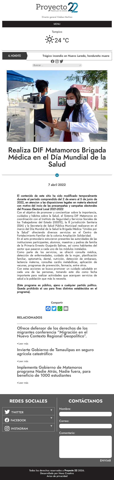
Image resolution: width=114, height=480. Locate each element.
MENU (57, 24)
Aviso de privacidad (57, 476)
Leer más (23, 343)
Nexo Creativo (66, 473)
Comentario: (67, 433)
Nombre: (65, 409)
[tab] (28, 411)
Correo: (64, 421)
